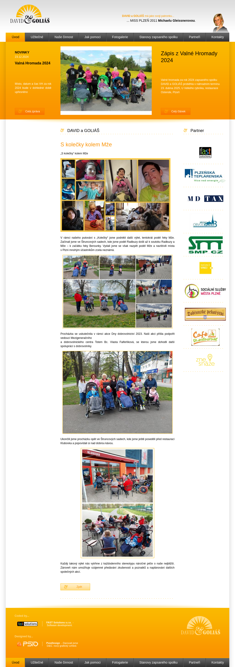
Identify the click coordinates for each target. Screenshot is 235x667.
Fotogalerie (120, 37)
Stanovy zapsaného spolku (158, 37)
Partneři (194, 37)
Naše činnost (64, 37)
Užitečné (37, 37)
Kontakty (218, 37)
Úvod (15, 37)
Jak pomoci (92, 37)
